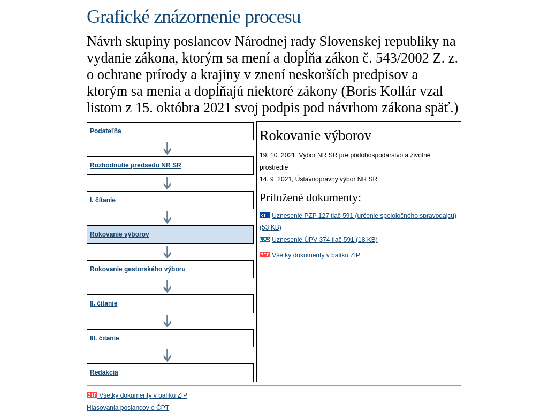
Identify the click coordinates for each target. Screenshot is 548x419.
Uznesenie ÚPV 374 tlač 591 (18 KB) (324, 239)
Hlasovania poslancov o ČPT (128, 408)
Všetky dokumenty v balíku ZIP (310, 255)
